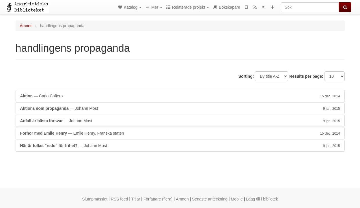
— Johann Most (180, 108)
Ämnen (26, 25)
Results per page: (306, 76)
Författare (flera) (158, 199)
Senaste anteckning (209, 199)
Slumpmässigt (94, 199)
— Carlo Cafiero (180, 96)
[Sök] (310, 7)
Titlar (135, 199)
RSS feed (119, 199)
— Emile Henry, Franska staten (180, 133)
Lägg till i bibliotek (262, 199)
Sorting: (246, 76)
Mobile (237, 199)
